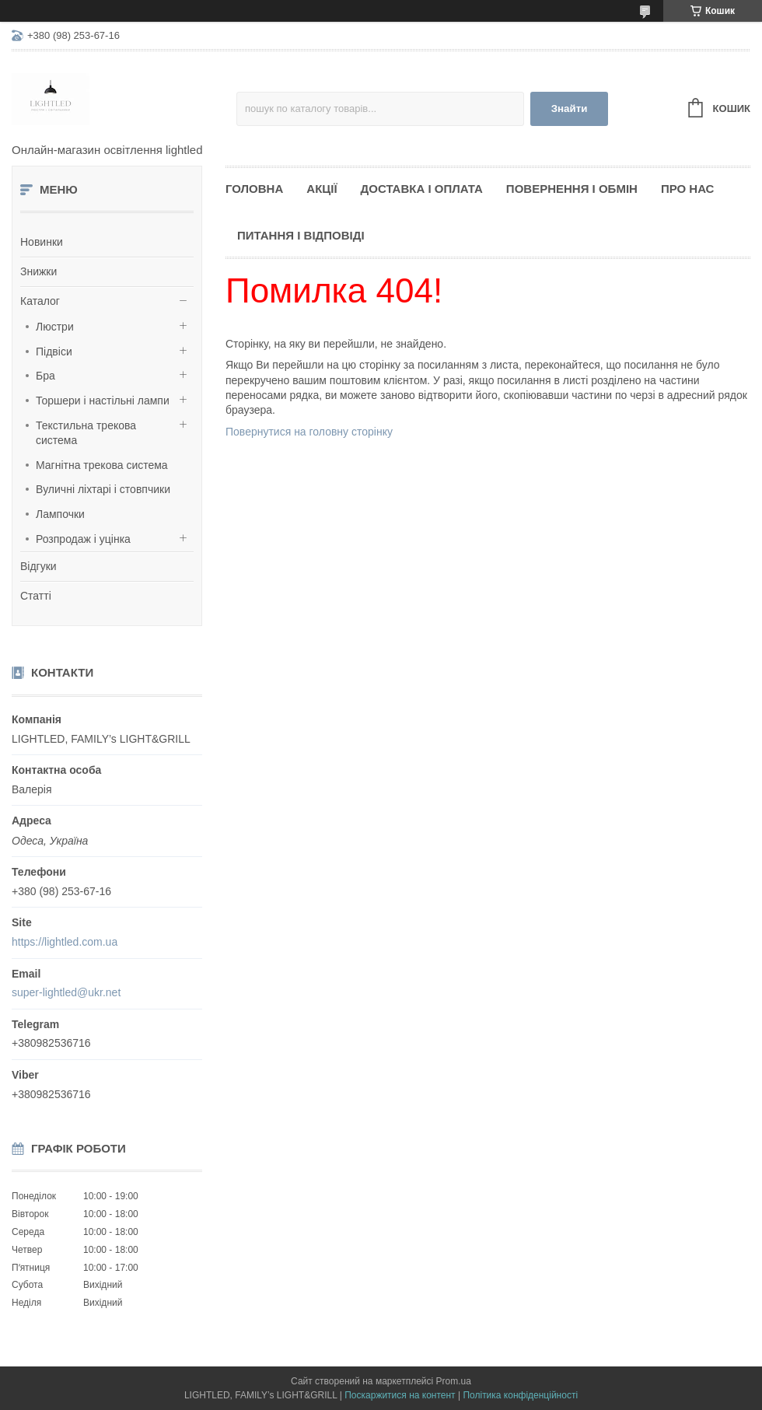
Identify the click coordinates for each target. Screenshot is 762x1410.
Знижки (38, 271)
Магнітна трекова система (102, 465)
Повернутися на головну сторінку (309, 431)
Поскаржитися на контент (399, 1395)
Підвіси (54, 351)
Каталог (40, 301)
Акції (321, 188)
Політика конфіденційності (520, 1395)
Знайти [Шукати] (569, 108)
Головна (254, 188)
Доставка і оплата (422, 188)
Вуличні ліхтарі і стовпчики (103, 489)
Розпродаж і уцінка (83, 539)
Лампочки (60, 514)
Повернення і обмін (572, 188)
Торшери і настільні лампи (103, 400)
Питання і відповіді (301, 235)
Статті (35, 596)
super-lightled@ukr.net (66, 992)
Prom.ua (453, 1381)
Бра (45, 375)
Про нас (688, 188)
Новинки (41, 242)
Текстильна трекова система (86, 433)
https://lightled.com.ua (64, 942)
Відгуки (38, 566)
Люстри (55, 326)
